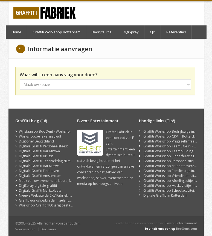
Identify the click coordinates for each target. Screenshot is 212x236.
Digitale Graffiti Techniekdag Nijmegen (48, 161)
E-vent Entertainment (181, 223)
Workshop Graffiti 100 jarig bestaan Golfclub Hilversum (61, 205)
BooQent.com (186, 228)
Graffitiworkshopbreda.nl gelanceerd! (48, 200)
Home (16, 32)
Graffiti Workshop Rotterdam (56, 32)
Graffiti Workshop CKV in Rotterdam (171, 136)
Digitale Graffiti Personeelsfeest (43, 146)
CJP (152, 32)
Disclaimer (48, 229)
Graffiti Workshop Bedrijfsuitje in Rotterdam (177, 131)
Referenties (176, 32)
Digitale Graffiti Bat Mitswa (39, 166)
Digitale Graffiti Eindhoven (39, 170)
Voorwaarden (25, 229)
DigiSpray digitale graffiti (38, 185)
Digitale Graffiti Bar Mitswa (39, 151)
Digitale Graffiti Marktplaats (40, 190)
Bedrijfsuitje (102, 32)
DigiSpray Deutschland (36, 141)
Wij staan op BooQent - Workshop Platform (52, 131)
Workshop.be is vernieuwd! (40, 136)
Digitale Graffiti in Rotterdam (165, 195)
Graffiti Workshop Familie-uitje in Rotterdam (177, 170)
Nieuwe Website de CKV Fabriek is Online (50, 195)
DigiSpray (131, 32)
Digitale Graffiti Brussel (36, 156)
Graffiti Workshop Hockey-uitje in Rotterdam (177, 185)
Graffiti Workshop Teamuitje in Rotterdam (175, 146)
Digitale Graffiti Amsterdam (40, 175)
